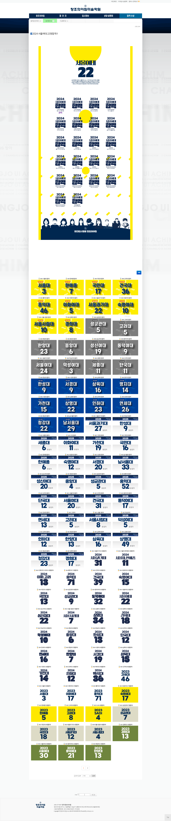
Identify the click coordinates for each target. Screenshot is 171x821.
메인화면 (114, 1)
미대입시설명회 (122, 1)
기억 (76, 794)
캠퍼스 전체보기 (133, 1)
